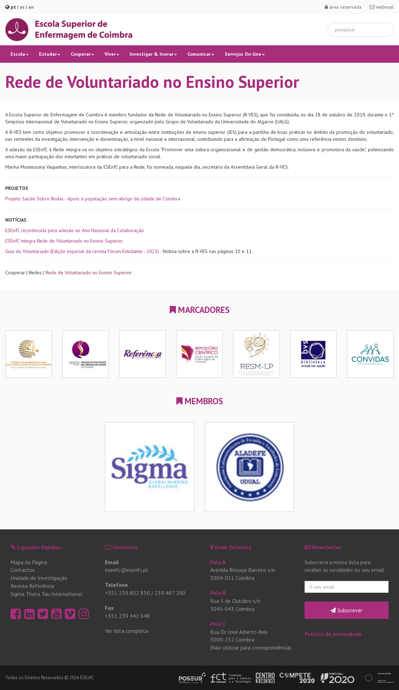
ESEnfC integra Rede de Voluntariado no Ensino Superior (64, 241)
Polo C (218, 623)
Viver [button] (112, 54)
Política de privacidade (333, 633)
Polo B (218, 592)
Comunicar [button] (200, 54)
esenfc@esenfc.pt (126, 569)
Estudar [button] (49, 54)
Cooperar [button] (82, 54)
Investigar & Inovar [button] (153, 54)
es (22, 7)
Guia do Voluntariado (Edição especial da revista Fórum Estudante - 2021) (82, 251)
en (31, 7)
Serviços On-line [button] (245, 54)
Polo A (218, 562)
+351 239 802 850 (127, 592)
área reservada (343, 7)
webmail (382, 7)
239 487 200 (170, 592)
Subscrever (346, 610)
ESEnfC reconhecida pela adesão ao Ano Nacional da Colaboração (74, 230)
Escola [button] (19, 54)
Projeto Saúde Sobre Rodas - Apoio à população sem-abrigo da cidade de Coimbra (92, 199)
